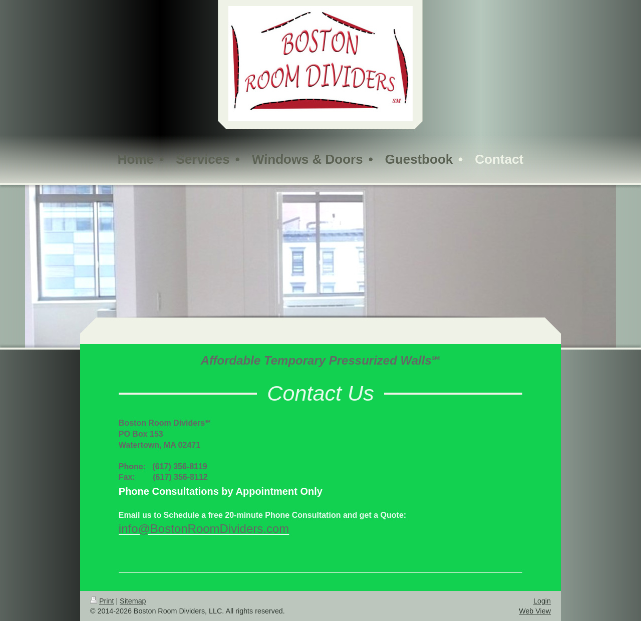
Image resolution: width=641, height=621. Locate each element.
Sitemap (133, 601)
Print (102, 601)
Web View (535, 611)
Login (542, 601)
